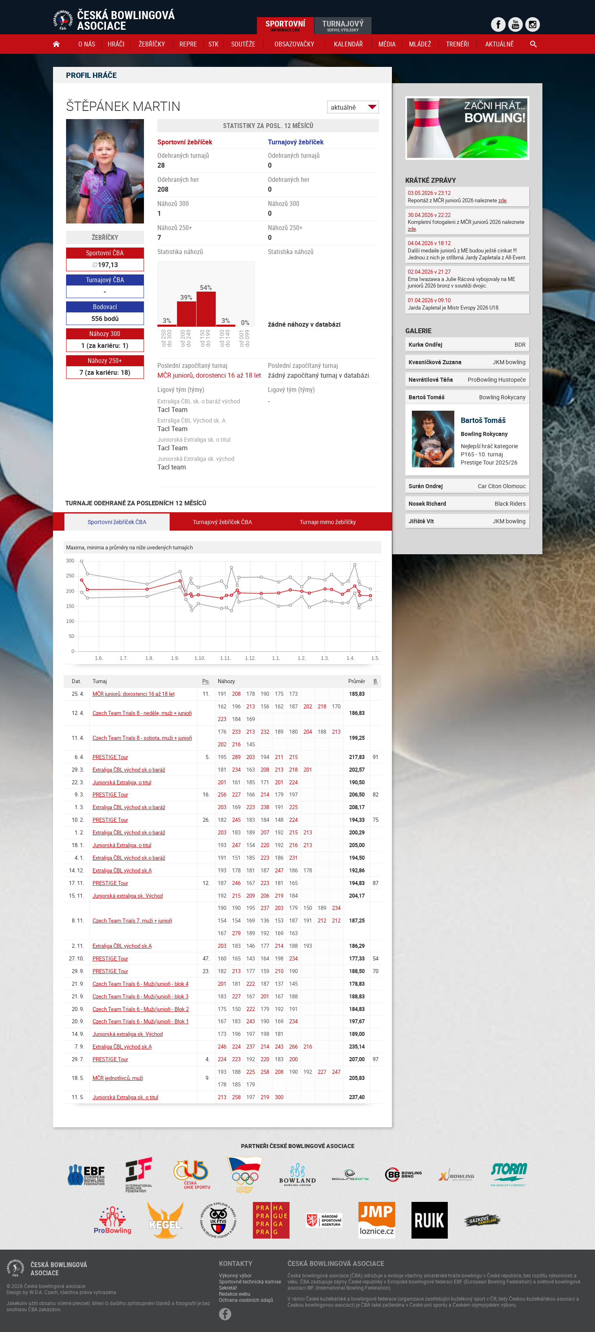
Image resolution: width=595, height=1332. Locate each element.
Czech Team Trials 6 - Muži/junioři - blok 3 (140, 996)
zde (502, 200)
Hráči (116, 44)
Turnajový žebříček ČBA (222, 522)
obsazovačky (294, 44)
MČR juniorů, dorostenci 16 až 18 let (209, 375)
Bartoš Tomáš (483, 420)
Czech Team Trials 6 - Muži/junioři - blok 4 (140, 983)
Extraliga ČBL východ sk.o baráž (129, 769)
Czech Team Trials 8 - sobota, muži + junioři (142, 737)
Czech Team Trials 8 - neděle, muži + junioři (142, 713)
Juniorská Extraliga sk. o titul (125, 1097)
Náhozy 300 (104, 333)
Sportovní (285, 25)
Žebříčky (152, 44)
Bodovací (105, 306)
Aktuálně (499, 44)
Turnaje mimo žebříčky (328, 522)
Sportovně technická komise (250, 1281)
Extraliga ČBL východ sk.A (122, 870)
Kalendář (348, 44)
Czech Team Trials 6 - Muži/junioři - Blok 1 (141, 1021)
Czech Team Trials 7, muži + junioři (132, 920)
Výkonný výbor (235, 1275)
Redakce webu (234, 1293)
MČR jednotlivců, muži (118, 1078)
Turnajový (343, 25)
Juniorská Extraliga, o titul (122, 782)
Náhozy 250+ (105, 360)
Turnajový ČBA (105, 279)
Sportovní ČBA (105, 252)
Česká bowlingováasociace (59, 1268)
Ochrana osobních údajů (246, 1300)
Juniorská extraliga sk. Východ (128, 895)
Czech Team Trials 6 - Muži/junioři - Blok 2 (141, 1009)
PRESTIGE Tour (110, 757)
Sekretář (228, 1287)
